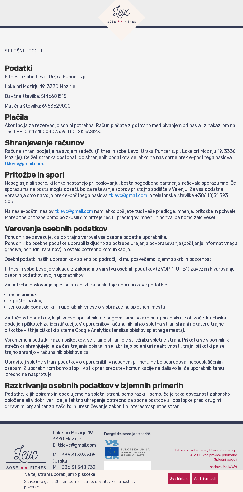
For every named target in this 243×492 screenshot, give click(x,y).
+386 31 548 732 (77, 467)
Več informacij (205, 480)
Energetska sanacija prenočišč (127, 434)
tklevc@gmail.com (24, 163)
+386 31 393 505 (77, 455)
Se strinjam (179, 480)
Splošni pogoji (225, 459)
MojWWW (230, 467)
